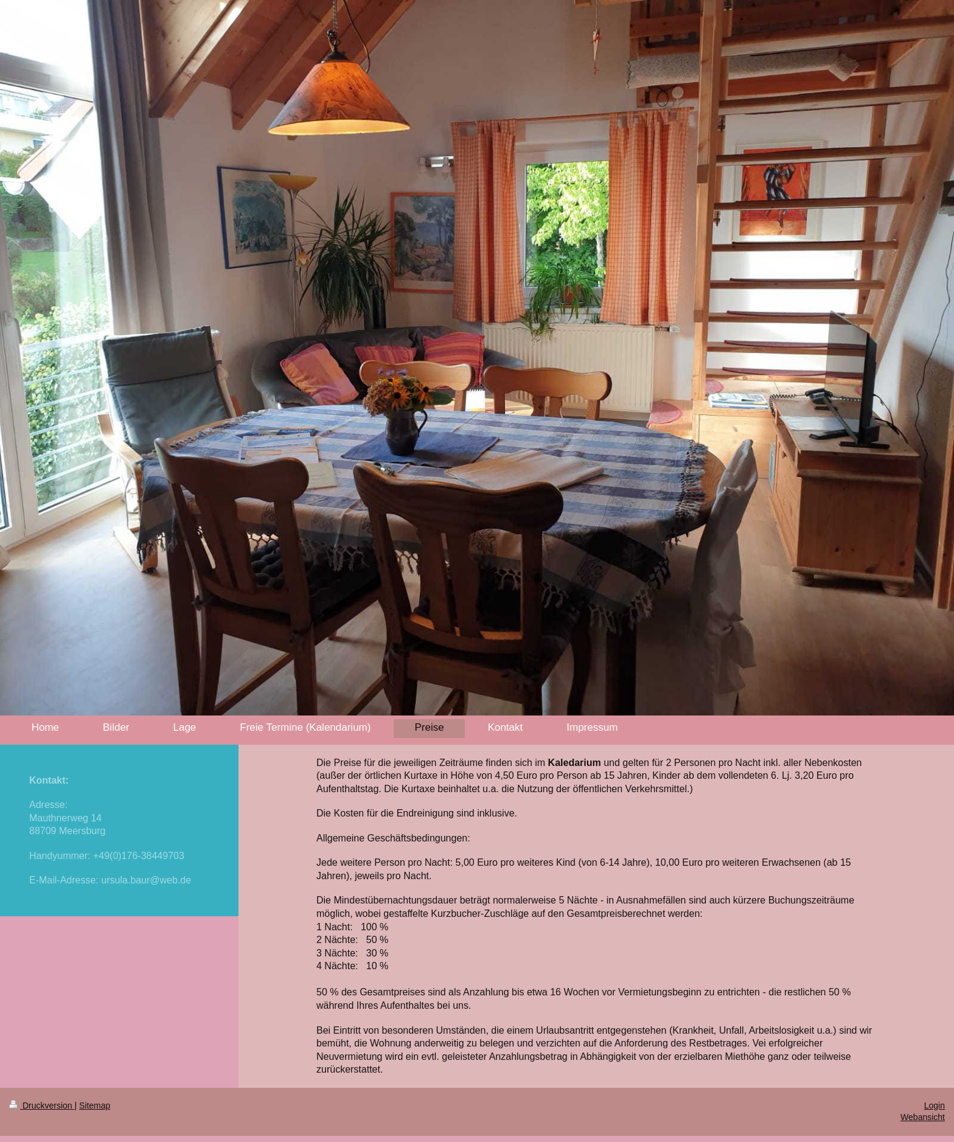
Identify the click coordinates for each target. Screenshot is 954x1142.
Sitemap (94, 1105)
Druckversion (41, 1105)
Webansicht (922, 1117)
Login (934, 1105)
